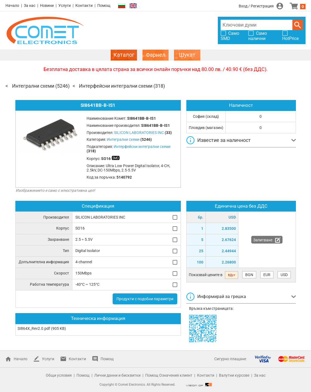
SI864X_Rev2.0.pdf (34, 328)
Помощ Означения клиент (168, 375)
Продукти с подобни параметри (144, 299)
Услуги (64, 5)
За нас (29, 5)
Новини (47, 5)
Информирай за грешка (221, 296)
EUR (266, 275)
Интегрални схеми (33, 86)
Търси (297, 25)
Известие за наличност (224, 140)
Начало (12, 5)
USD (284, 275)
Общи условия (59, 375)
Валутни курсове (234, 375)
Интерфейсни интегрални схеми (115, 86)
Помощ (103, 5)
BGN (249, 275)
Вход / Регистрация (256, 6)
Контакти (84, 5)
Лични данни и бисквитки (117, 375)
